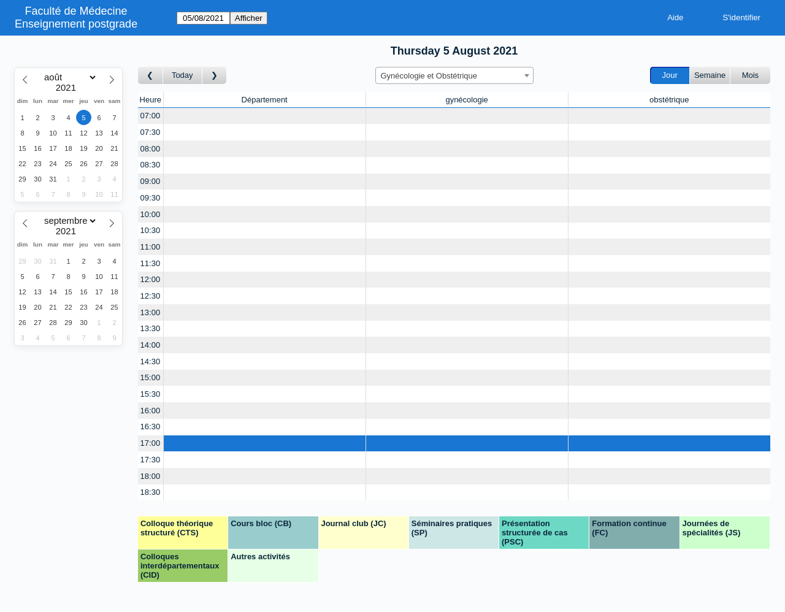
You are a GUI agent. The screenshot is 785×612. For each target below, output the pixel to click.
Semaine (710, 75)
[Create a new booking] (265, 116)
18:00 (150, 476)
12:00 (150, 279)
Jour (670, 75)
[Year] (68, 88)
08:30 (150, 164)
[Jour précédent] (150, 76)
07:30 (150, 132)
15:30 (150, 394)
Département (265, 99)
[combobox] (454, 75)
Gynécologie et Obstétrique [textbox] (429, 75)
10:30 (150, 230)
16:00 (150, 410)
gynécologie (466, 99)
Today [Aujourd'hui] (182, 75)
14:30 (150, 361)
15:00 (150, 377)
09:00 (150, 181)
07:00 (150, 115)
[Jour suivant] (214, 76)
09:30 (150, 197)
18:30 (150, 492)
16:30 (150, 426)
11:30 (150, 263)
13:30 (150, 328)
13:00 (150, 312)
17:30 (150, 459)
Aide (675, 17)
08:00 (150, 148)
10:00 (150, 214)
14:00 (150, 345)
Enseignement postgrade (76, 24)
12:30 (150, 295)
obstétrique (669, 99)
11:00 (150, 246)
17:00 (150, 443)
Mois (750, 75)
